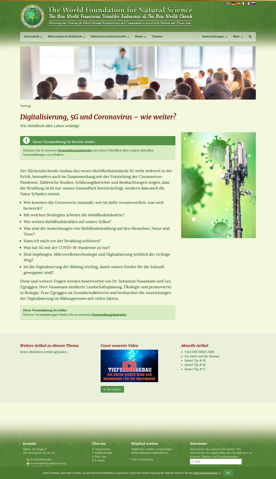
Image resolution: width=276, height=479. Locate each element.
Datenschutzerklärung (205, 473)
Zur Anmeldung (143, 459)
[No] (271, 473)
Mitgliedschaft (103, 452)
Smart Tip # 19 (195, 360)
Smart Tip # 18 (195, 365)
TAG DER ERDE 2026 (199, 352)
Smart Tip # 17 (195, 369)
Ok (228, 472)
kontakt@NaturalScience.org (48, 463)
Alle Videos (112, 389)
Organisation (102, 449)
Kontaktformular (41, 459)
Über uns (100, 456)
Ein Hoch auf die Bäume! (202, 356)
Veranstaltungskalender (75, 150)
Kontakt (99, 460)
